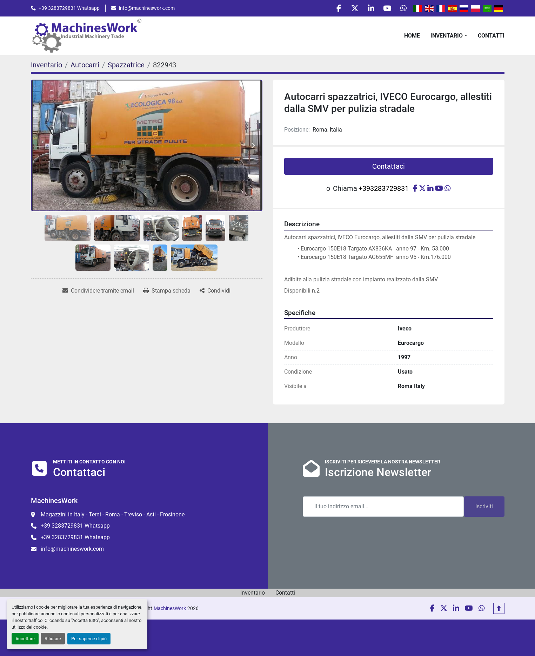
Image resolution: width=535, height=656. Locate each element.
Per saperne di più (89, 638)
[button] (448, 37)
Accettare (25, 638)
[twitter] (349, 9)
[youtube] (385, 9)
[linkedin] (367, 9)
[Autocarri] (85, 66)
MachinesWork (170, 608)
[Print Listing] (167, 292)
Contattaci (388, 168)
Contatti (491, 37)
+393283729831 (384, 190)
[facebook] (331, 9)
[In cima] (498, 608)
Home (412, 37)
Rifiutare (53, 638)
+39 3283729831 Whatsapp (69, 9)
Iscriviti (484, 506)
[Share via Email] (98, 292)
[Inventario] (46, 66)
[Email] (383, 506)
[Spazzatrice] (126, 66)
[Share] (215, 292)
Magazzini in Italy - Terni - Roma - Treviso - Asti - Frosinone (113, 514)
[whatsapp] (403, 9)
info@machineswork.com (147, 9)
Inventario (446, 37)
